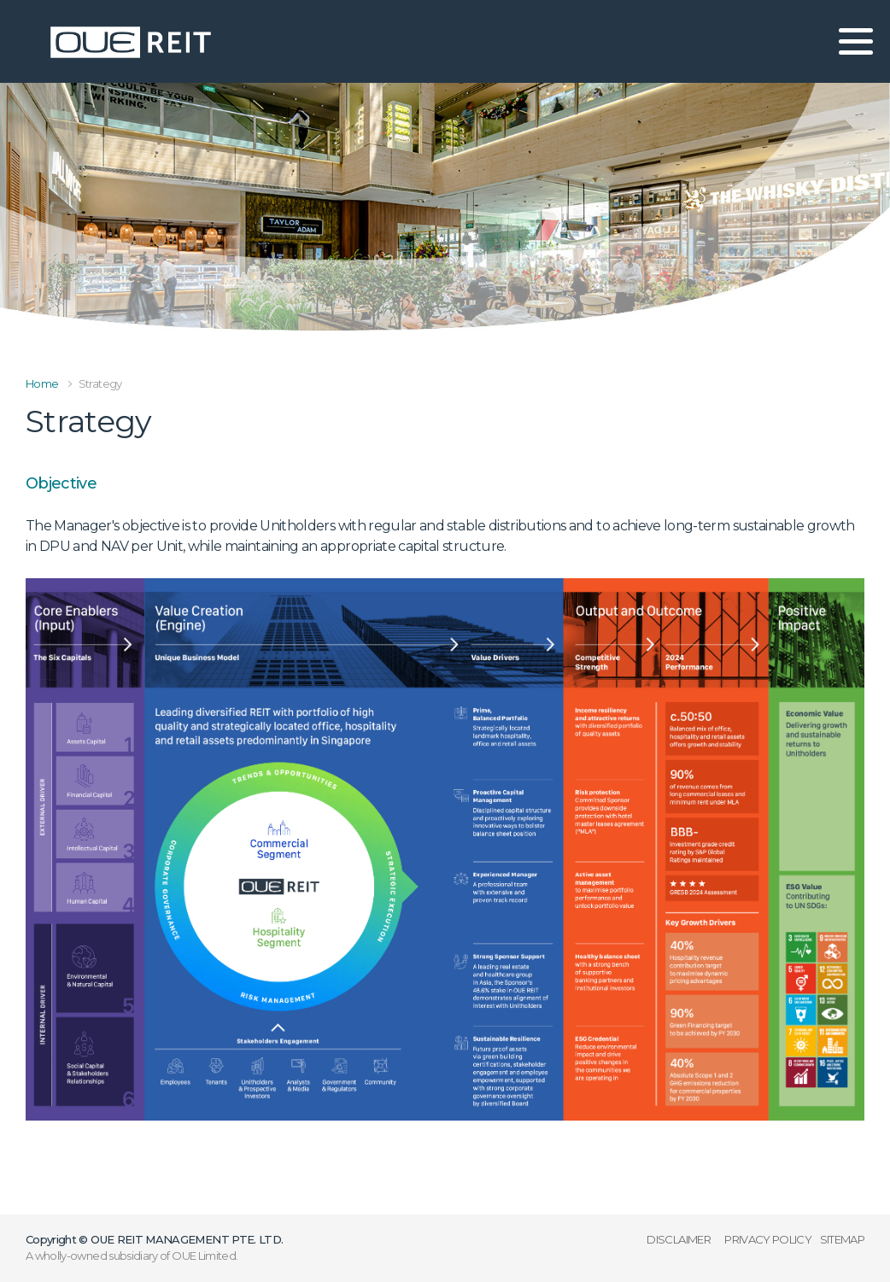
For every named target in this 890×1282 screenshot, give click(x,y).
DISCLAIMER (679, 1239)
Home (42, 383)
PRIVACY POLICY (767, 1239)
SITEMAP (842, 1239)
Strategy (100, 383)
